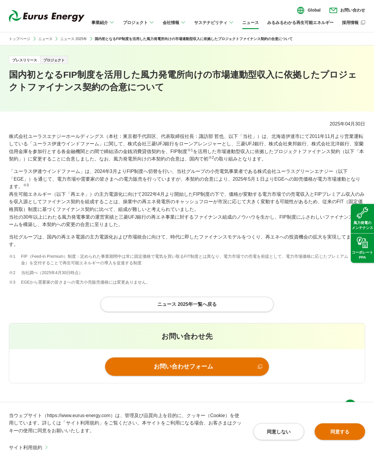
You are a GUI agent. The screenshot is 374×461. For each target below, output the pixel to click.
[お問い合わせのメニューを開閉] (347, 10)
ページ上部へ (350, 394)
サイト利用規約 (25, 447)
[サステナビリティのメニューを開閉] (214, 26)
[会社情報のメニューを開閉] (174, 26)
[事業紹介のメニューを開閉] (103, 26)
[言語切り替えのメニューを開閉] (309, 10)
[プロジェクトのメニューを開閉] (138, 26)
